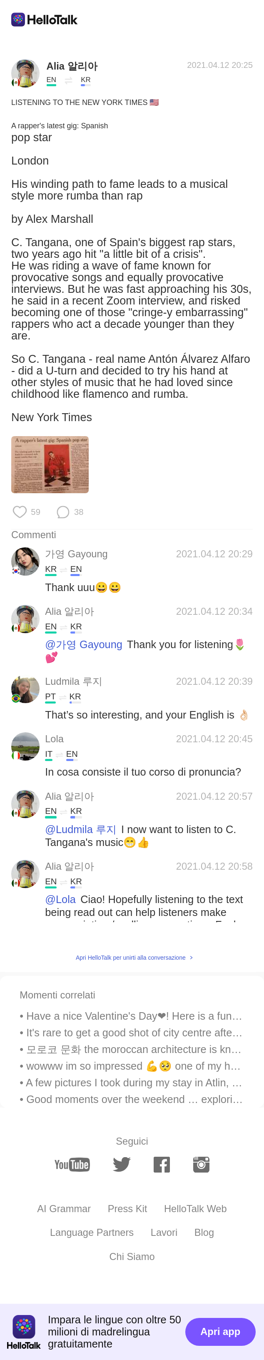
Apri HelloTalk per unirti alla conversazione (131, 957)
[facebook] (162, 1164)
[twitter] (121, 1164)
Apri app (220, 1331)
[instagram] (201, 1164)
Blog (204, 1232)
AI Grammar (64, 1208)
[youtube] (72, 1165)
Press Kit (127, 1208)
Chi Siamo (131, 1256)
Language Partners (92, 1232)
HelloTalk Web (195, 1208)
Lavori (164, 1232)
